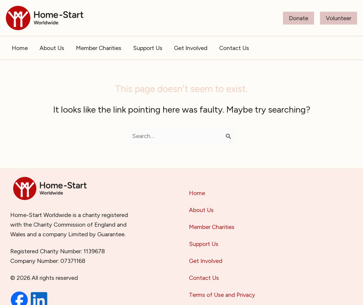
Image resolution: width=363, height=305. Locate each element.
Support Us (203, 243)
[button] (298, 18)
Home (197, 193)
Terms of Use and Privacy (222, 294)
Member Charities (211, 226)
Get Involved (205, 260)
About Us (201, 209)
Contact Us (204, 277)
